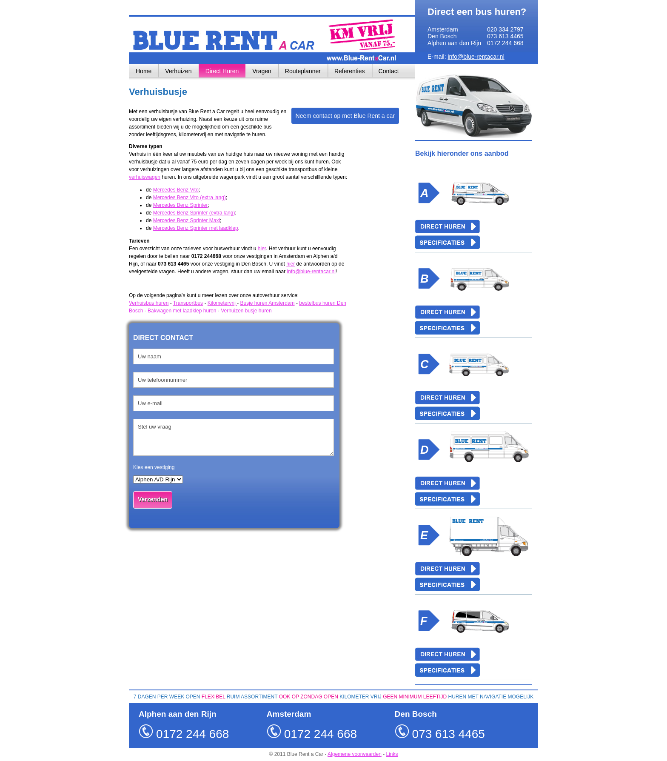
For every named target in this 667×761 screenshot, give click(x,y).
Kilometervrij (222, 303)
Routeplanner (303, 71)
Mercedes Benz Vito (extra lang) (189, 197)
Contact (389, 71)
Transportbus (188, 303)
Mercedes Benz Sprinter (180, 205)
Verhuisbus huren (148, 303)
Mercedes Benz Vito (176, 190)
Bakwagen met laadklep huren (182, 311)
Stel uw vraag (233, 437)
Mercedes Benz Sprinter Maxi (186, 220)
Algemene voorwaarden (355, 754)
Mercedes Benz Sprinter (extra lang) (194, 213)
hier (262, 249)
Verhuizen (178, 71)
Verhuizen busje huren (246, 311)
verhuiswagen (144, 177)
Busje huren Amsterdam (267, 303)
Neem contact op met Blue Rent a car (345, 115)
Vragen (261, 71)
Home (143, 71)
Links (392, 754)
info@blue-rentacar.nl (476, 56)
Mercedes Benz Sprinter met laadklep (195, 228)
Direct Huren (222, 71)
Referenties (349, 71)
